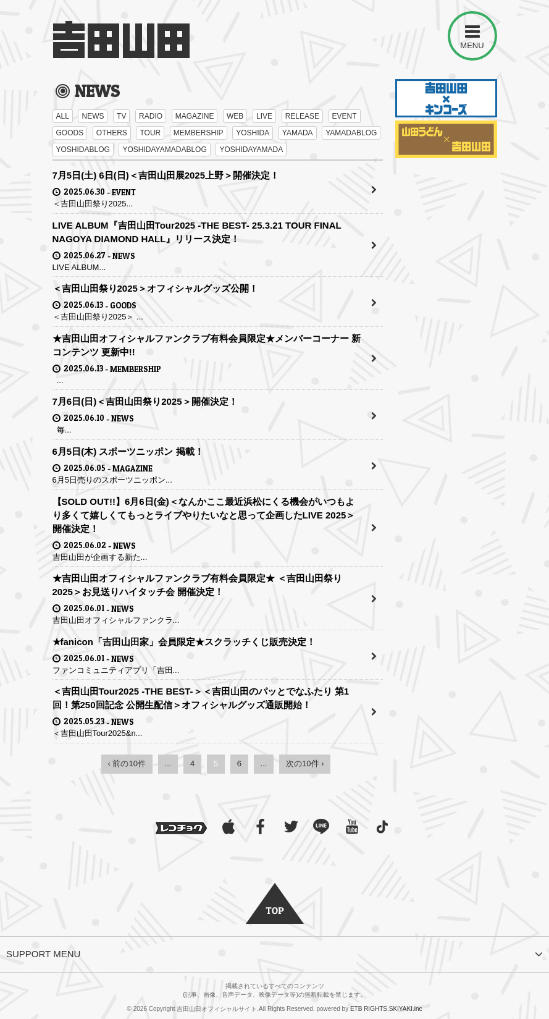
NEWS (93, 116)
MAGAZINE (194, 116)
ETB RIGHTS (368, 1008)
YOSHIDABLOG (83, 149)
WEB (235, 116)
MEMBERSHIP (199, 133)
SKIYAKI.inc (405, 1008)
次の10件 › (305, 763)
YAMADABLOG (351, 133)
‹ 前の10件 (127, 763)
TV (121, 116)
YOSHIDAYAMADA (251, 149)
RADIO (150, 116)
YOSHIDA (252, 133)
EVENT (344, 116)
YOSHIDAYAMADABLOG (164, 149)
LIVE (264, 116)
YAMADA (297, 133)
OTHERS (111, 133)
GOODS (70, 133)
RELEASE (302, 116)
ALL (62, 116)
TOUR (150, 133)
